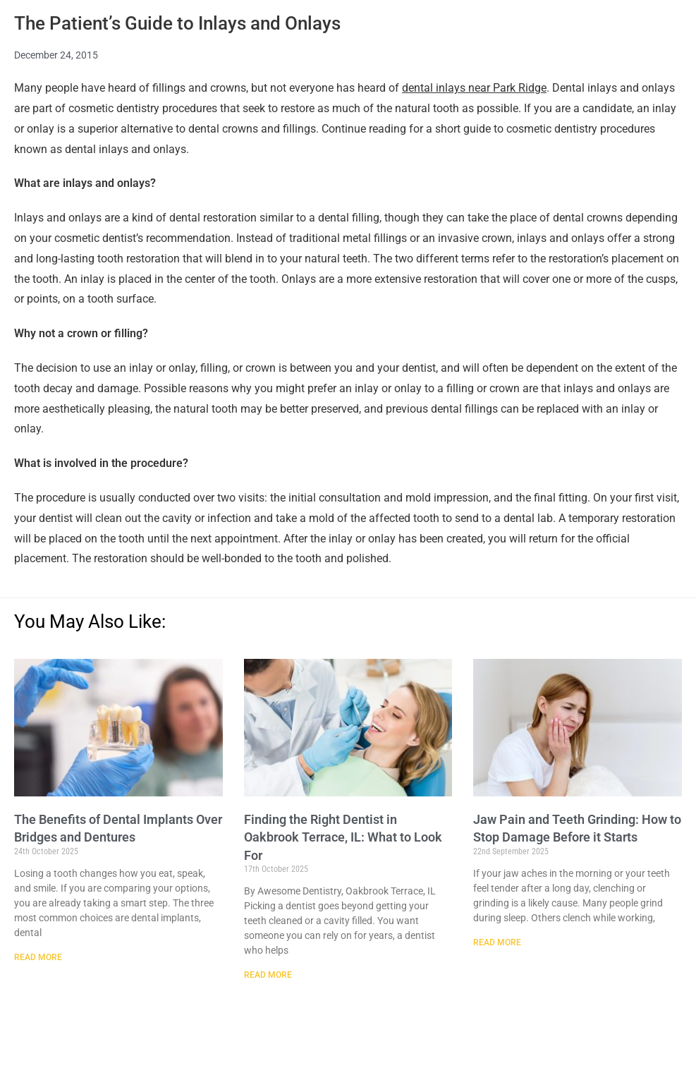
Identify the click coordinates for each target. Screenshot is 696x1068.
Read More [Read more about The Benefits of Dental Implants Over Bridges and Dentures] (38, 957)
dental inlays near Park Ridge (474, 88)
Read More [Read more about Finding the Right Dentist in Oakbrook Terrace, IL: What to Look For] (268, 975)
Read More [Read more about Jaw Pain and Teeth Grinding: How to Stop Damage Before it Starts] (497, 942)
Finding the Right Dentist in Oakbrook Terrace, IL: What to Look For (343, 837)
